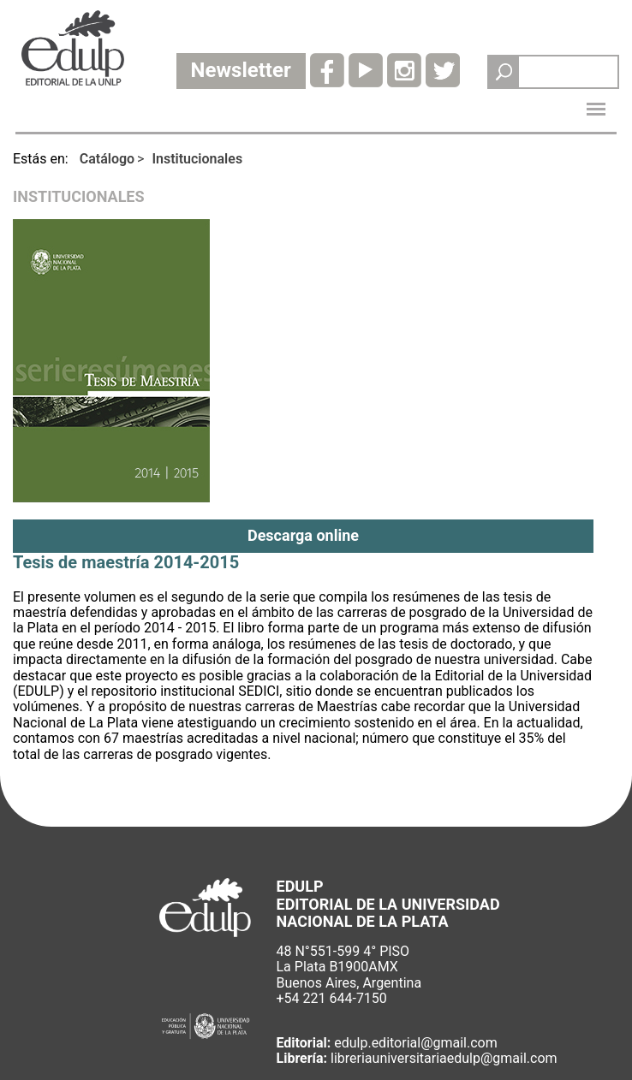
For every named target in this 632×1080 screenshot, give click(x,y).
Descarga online (303, 535)
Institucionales (197, 159)
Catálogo (107, 159)
